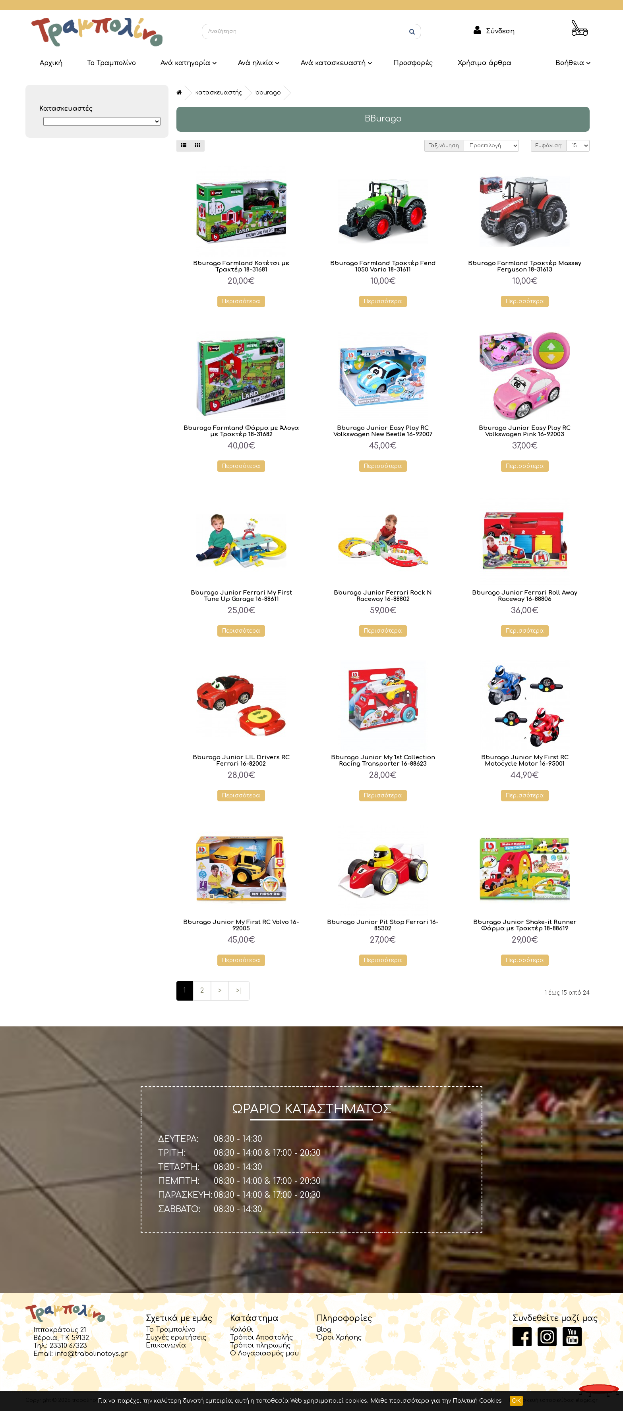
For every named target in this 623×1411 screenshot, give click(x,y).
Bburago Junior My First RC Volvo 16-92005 (241, 926)
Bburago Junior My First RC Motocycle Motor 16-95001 (525, 761)
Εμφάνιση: (548, 145)
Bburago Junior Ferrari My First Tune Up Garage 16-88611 (241, 596)
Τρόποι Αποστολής (261, 1338)
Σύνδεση (500, 31)
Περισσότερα (241, 301)
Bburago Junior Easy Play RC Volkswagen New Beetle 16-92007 (382, 431)
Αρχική (47, 63)
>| (239, 991)
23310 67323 (68, 1346)
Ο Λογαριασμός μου (264, 1354)
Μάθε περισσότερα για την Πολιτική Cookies (436, 1401)
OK (516, 1401)
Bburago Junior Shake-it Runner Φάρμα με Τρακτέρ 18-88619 (525, 926)
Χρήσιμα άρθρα (455, 63)
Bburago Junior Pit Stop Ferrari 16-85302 (383, 926)
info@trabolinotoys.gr (91, 1354)
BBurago (268, 93)
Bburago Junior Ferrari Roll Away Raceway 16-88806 (525, 596)
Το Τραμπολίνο (102, 63)
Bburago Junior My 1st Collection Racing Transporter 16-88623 (383, 761)
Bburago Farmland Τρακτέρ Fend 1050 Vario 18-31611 (383, 266)
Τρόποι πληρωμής (260, 1346)
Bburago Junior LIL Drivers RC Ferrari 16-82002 (241, 761)
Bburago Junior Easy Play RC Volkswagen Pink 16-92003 (525, 431)
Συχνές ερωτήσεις (176, 1338)
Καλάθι (241, 1330)
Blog (324, 1330)
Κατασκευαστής (218, 93)
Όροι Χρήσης (339, 1338)
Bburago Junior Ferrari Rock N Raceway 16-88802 (383, 596)
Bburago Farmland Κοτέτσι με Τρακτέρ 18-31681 (241, 266)
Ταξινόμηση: (444, 145)
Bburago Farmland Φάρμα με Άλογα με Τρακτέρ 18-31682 (241, 431)
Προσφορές (388, 63)
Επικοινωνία (166, 1346)
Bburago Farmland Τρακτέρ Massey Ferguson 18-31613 (525, 266)
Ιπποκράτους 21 (59, 1330)
